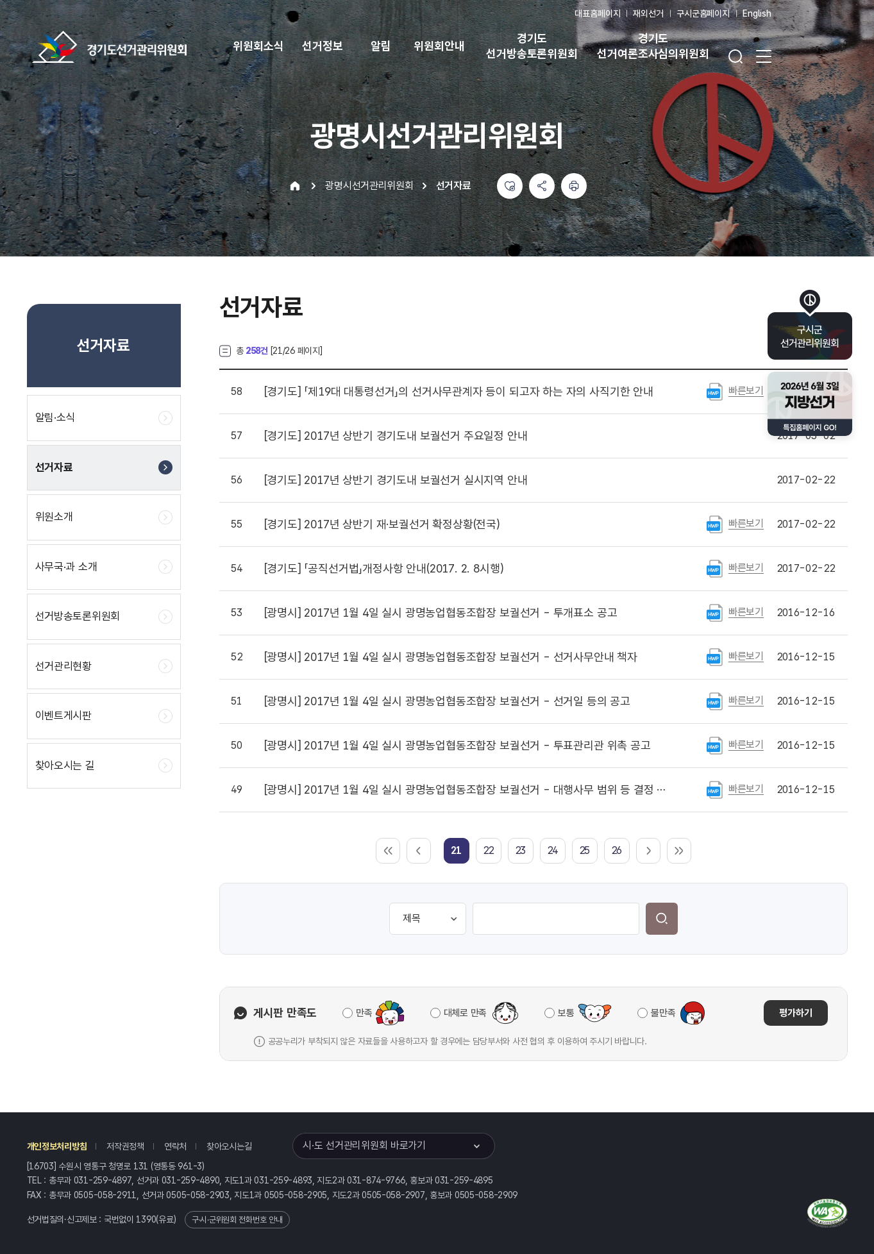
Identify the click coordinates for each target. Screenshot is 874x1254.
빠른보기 (746, 391)
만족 (364, 1013)
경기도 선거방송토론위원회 (531, 45)
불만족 (663, 1013)
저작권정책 (125, 1146)
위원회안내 (439, 46)
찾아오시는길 (228, 1146)
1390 (146, 1219)
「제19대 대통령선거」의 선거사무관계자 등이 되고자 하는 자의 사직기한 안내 (458, 391)
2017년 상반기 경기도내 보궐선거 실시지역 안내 (396, 480)
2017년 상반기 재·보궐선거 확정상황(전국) (382, 524)
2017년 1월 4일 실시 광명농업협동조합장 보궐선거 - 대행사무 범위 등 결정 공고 (468, 790)
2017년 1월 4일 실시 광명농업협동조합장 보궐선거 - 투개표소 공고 (441, 613)
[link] (456, 850)
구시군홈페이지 (703, 13)
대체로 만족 (465, 1013)
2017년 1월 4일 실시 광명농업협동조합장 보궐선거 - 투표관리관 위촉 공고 (457, 745)
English (757, 13)
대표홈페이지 (597, 13)
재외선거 (648, 13)
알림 (381, 46)
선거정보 (322, 46)
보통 (566, 1013)
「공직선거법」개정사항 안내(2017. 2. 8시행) (384, 568)
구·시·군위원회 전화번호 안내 (237, 1220)
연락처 (175, 1146)
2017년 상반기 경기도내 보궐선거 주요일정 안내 (396, 436)
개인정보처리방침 (57, 1146)
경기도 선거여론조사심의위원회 (653, 45)
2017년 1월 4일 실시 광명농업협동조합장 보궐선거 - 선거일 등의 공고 (447, 701)
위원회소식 (258, 46)
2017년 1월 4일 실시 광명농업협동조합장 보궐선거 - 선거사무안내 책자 (451, 657)
